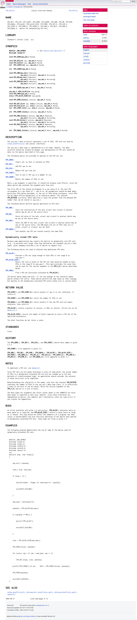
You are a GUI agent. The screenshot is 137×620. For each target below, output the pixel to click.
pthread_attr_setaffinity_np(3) (40, 592)
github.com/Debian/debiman (27, 616)
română (86, 60)
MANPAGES (9, 1)
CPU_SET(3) (10, 10)
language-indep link (91, 13)
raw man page (88, 20)
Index (9, 4)
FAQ (29, 4)
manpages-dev (18, 7)
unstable (9, 7)
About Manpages (19, 4)
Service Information (40, 4)
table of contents (91, 25)
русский (86, 63)
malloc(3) (11, 310)
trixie (85, 35)
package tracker (89, 17)
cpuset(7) (11, 594)
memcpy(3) (36, 368)
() (10, 160)
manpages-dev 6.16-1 (42, 605)
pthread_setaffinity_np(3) (65, 592)
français (86, 53)
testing (86, 38)
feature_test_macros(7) (52, 51)
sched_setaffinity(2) (16, 144)
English (86, 50)
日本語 (86, 57)
